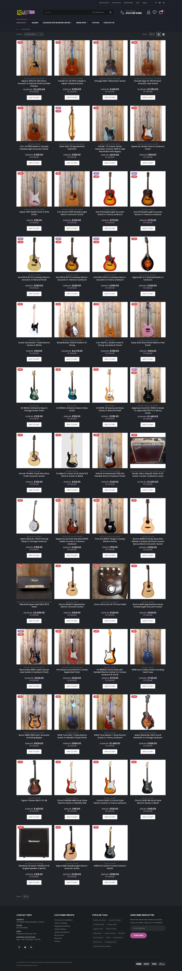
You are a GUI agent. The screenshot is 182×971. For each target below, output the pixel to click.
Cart (138, 3)
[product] (34, 58)
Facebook (19, 947)
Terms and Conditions (63, 920)
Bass (107, 340)
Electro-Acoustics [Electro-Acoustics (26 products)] (99, 920)
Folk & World (63, 144)
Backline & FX (135, 471)
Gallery (35, 23)
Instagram (31, 947)
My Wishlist (128, 3)
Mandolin (152, 275)
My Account (104, 3)
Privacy (57, 941)
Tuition (95, 23)
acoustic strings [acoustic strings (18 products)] (115, 920)
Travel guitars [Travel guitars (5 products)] (118, 937)
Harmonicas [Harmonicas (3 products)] (97, 942)
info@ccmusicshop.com (26, 933)
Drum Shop (81, 23)
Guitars (33, 79)
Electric (27, 79)
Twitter (25, 947)
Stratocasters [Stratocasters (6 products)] (98, 937)
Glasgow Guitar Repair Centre (56, 23)
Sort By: (19, 34)
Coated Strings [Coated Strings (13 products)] (98, 924)
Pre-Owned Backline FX (157, 471)
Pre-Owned (40, 79)
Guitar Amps (144, 471)
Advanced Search (61, 932)
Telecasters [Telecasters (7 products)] (97, 933)
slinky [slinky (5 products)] (108, 937)
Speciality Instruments (77, 144)
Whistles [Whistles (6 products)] (121, 933)
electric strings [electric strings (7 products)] (110, 933)
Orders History (60, 929)
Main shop (21, 23)
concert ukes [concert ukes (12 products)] (111, 924)
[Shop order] (34, 34)
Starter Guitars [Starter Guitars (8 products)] (111, 929)
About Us (58, 938)
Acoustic (103, 79)
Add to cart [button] (34, 97)
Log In (144, 3)
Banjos (29, 537)
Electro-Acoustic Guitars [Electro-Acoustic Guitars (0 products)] (102, 946)
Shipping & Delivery (62, 926)
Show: (144, 34)
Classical (64, 79)
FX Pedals (115, 602)
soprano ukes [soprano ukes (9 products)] (98, 929)
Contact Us (116, 3)
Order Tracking (60, 923)
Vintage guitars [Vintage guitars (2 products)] (110, 942)
